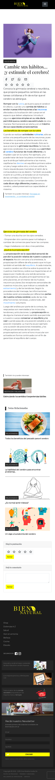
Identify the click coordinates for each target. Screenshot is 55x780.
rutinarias (38, 134)
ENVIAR (29, 754)
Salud (6, 630)
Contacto (27, 776)
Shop (5, 623)
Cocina (6, 641)
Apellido (8, 747)
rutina (21, 104)
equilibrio (30, 265)
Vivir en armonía (10, 634)
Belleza (6, 638)
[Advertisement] (21, 16)
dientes (20, 163)
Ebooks (6, 645)
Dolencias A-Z (9, 627)
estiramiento (9, 288)
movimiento (9, 303)
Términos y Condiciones (27, 774)
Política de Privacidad (10, 774)
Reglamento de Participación (12, 776)
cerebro (9, 152)
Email (7, 732)
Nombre (8, 739)
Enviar (10, 557)
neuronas (42, 109)
